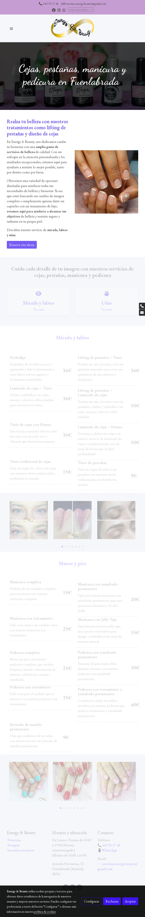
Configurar (91, 901)
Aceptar (130, 901)
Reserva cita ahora (21, 245)
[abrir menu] (11, 28)
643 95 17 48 (51, 4)
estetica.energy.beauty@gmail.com (86, 4)
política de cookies (45, 912)
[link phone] (142, 306)
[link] (72, 28)
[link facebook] (54, 10)
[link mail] (142, 312)
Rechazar (112, 901)
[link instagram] (59, 10)
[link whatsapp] (64, 10)
